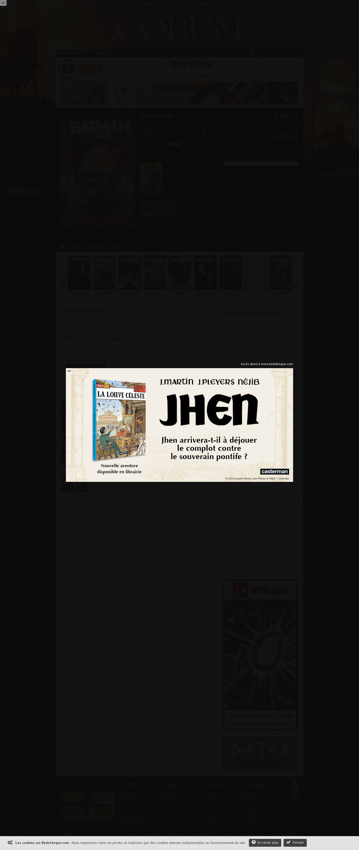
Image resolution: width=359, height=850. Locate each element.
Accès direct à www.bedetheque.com (267, 364)
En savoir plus (265, 842)
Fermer (295, 842)
